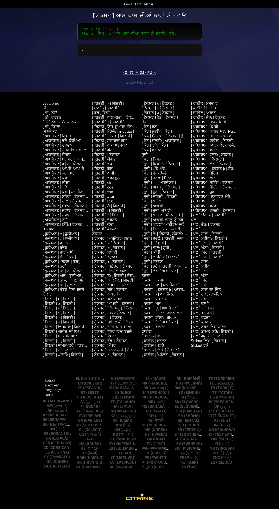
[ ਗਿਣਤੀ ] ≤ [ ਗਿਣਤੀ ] (59, 315)
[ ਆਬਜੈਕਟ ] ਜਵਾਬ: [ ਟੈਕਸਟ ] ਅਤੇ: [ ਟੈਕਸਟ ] (76, 212)
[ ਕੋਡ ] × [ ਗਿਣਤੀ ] (105, 110)
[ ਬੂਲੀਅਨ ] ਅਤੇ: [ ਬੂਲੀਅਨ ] (63, 277)
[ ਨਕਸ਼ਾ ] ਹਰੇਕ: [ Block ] (160, 319)
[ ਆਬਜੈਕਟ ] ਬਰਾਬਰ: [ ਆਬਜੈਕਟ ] (68, 161)
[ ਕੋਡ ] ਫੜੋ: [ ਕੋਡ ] (155, 147)
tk (210, 380)
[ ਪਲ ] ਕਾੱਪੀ (200, 305)
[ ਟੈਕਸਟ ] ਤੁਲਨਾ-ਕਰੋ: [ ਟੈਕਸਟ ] (115, 352)
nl (144, 427)
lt (113, 459)
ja (115, 408)
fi (82, 408)
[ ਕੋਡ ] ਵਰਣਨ (152, 152)
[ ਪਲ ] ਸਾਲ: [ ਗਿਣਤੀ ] (207, 235)
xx (209, 436)
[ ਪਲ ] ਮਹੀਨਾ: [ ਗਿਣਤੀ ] (209, 240)
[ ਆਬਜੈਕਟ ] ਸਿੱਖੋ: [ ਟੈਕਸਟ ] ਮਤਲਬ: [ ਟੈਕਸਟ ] (77, 226)
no (148, 431)
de (46, 468)
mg (112, 469)
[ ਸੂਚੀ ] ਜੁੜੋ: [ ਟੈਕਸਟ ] (158, 194)
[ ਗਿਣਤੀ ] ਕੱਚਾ (103, 226)
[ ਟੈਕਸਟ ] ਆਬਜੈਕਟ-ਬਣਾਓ (112, 240)
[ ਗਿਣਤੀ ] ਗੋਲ (102, 170)
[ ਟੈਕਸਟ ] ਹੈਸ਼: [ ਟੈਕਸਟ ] (160, 119)
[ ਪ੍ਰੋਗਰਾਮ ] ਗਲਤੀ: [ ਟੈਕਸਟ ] (213, 212)
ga (80, 422)
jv (112, 413)
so (180, 422)
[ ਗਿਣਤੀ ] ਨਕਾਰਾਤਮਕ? (109, 147)
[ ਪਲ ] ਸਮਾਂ (199, 301)
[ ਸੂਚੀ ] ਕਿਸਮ (152, 161)
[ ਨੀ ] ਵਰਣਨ (52, 119)
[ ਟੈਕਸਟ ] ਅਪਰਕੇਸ (106, 296)
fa (82, 404)
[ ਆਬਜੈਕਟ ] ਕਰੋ (55, 180)
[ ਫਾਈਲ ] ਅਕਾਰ (203, 114)
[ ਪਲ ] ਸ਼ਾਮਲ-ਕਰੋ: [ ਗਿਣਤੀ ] (212, 333)
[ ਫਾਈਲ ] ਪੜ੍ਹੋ (153, 347)
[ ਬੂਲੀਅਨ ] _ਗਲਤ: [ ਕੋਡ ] (62, 263)
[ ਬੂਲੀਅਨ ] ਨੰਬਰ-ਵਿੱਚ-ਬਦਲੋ (63, 291)
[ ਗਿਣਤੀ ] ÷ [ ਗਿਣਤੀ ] (108, 124)
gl (81, 431)
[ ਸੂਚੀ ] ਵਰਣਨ (152, 263)
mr (150, 404)
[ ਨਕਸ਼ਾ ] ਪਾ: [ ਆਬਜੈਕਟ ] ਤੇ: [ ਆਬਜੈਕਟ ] (172, 287)
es (80, 390)
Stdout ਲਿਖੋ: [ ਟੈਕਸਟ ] (208, 342)
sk (176, 404)
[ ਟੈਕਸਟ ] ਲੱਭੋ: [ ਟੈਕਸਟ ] (110, 291)
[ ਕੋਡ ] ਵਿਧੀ (101, 114)
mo (145, 399)
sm (179, 413)
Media (148, 4)
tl (211, 385)
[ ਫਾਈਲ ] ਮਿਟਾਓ (203, 110)
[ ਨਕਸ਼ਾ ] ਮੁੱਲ (151, 305)
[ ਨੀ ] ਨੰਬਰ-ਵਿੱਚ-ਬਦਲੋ (59, 124)
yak (214, 441)
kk (115, 422)
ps (147, 459)
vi (210, 418)
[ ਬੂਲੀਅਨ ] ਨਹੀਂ (54, 268)
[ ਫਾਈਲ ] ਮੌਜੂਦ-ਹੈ (204, 105)
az (45, 417)
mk (145, 385)
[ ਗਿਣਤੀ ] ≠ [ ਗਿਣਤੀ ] (59, 324)
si (182, 399)
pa (149, 445)
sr (179, 431)
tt (214, 394)
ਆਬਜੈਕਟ (50, 133)
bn (52, 431)
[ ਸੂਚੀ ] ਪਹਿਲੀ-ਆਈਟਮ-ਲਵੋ (163, 226)
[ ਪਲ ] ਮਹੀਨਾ (201, 268)
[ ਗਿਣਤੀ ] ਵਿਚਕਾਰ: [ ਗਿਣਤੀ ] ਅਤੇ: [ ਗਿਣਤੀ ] (76, 329)
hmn (81, 459)
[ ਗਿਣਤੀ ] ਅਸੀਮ (104, 175)
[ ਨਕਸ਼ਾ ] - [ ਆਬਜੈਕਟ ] (159, 296)
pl (147, 455)
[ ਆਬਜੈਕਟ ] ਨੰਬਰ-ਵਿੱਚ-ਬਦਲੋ (64, 152)
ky (111, 445)
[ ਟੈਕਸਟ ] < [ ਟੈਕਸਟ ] (108, 356)
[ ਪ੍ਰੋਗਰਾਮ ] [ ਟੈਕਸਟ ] (207, 161)
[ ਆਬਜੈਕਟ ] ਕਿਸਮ (57, 138)
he (83, 450)
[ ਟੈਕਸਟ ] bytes (104, 259)
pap (145, 450)
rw (177, 390)
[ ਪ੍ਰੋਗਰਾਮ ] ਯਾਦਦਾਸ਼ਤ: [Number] (217, 133)
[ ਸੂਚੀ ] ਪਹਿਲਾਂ (152, 203)
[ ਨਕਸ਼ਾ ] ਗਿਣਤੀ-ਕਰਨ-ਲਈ (162, 315)
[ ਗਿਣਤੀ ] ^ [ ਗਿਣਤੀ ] (108, 217)
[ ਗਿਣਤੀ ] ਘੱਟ (102, 152)
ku (113, 441)
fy (81, 418)
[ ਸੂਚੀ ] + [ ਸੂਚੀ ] (154, 245)
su (177, 441)
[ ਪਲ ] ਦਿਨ (199, 273)
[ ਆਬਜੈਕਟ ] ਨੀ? (55, 222)
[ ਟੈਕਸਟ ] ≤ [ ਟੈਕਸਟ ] (158, 105)
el (78, 380)
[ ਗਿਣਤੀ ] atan (103, 198)
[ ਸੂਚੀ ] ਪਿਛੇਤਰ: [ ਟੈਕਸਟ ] (161, 166)
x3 (216, 422)
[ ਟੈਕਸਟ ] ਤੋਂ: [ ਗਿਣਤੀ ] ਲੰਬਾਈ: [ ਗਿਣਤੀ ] (122, 277)
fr (79, 413)
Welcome (51, 105)
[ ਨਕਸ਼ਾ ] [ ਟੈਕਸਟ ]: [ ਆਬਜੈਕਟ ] (166, 291)
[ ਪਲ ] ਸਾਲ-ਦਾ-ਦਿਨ (206, 291)
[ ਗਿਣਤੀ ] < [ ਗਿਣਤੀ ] (59, 310)
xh (211, 431)
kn (117, 431)
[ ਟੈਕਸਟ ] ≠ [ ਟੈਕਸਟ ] (108, 249)
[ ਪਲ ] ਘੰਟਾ (199, 277)
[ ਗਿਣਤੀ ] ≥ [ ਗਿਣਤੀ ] (59, 305)
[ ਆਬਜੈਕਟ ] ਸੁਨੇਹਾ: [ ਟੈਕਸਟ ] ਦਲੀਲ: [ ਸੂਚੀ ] (76, 198)
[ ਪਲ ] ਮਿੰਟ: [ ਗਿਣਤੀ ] (207, 254)
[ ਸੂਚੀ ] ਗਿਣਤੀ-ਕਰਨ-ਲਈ (161, 231)
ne (150, 422)
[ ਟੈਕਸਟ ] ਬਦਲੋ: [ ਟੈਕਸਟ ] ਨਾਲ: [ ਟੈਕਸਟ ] (123, 315)
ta (182, 455)
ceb (46, 445)
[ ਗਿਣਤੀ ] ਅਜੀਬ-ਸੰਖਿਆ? (62, 333)
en (80, 385)
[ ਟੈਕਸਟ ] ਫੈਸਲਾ (104, 338)
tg (182, 464)
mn (146, 394)
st (176, 436)
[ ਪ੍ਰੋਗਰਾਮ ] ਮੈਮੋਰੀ (204, 128)
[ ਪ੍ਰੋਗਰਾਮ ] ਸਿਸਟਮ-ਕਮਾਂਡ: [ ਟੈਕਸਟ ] (219, 138)
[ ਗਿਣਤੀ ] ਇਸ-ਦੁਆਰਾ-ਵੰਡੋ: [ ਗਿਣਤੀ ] (120, 128)
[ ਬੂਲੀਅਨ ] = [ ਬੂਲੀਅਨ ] (61, 235)
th (183, 469)
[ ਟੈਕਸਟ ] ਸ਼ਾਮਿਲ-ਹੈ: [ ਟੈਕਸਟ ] (115, 324)
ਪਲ (193, 222)
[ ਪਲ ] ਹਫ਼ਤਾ (200, 319)
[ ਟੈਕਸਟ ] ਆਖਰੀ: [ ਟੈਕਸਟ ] (113, 305)
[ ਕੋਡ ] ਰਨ (149, 128)
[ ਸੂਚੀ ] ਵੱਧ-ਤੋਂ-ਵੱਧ (155, 175)
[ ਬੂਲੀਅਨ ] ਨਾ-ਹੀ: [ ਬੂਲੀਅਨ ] (65, 282)
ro (179, 380)
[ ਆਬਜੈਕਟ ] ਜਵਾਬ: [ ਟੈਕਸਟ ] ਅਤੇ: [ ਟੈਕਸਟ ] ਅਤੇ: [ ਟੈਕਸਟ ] (88, 217)
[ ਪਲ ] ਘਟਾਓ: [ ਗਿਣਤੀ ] (209, 338)
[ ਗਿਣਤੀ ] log (102, 203)
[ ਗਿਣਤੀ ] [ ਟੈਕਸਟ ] (107, 156)
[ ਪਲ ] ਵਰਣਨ (201, 324)
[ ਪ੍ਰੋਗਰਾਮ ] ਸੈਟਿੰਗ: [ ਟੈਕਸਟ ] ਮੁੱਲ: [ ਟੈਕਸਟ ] (224, 189)
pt (144, 464)
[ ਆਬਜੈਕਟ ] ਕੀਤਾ (56, 184)
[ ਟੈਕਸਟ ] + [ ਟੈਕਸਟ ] (108, 263)
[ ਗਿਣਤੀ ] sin (102, 184)
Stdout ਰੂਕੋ (199, 347)
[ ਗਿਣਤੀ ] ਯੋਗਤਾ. (104, 161)
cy (46, 459)
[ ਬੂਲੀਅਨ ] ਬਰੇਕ (55, 249)
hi (85, 455)
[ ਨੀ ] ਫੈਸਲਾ (51, 128)
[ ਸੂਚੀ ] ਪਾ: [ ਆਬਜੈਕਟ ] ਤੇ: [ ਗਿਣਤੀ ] (169, 217)
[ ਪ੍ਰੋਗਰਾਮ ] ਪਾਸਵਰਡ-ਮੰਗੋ (210, 198)
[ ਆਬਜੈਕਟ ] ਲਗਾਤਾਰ (59, 175)
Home (128, 4)
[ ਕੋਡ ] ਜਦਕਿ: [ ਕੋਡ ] (157, 133)
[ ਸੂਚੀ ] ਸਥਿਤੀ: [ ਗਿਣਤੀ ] (160, 198)
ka (113, 418)
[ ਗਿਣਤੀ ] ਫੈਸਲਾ (104, 231)
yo (212, 450)
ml (146, 390)
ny (147, 436)
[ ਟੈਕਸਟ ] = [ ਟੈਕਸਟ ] (108, 245)
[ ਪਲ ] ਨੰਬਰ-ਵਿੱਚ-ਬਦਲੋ (208, 329)
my (151, 418)
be (45, 421)
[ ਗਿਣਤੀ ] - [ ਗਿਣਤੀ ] (59, 352)
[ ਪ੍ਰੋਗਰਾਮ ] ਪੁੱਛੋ (203, 194)
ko (115, 436)
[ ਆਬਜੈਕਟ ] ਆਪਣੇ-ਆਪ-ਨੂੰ (63, 170)
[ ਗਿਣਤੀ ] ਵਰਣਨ (104, 222)
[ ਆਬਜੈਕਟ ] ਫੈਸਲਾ (57, 156)
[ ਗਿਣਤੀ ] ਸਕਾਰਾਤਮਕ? (109, 142)
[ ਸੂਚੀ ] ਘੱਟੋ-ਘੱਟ (153, 170)
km (119, 427)
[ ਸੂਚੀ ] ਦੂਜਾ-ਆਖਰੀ (156, 212)
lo (117, 455)
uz (209, 413)
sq (181, 427)
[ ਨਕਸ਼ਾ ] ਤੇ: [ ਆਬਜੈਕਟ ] (160, 310)
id (110, 390)
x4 (216, 427)
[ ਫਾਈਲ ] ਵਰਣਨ (154, 342)
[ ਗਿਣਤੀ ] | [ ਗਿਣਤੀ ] (107, 212)
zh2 (216, 459)
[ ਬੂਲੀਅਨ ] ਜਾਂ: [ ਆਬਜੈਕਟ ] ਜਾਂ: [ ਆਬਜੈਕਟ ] (76, 273)
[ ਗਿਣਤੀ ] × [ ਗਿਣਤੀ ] (108, 105)
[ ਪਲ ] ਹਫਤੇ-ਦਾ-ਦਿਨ (206, 296)
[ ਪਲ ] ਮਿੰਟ (199, 282)
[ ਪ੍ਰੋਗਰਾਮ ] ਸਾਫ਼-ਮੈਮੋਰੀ (208, 124)
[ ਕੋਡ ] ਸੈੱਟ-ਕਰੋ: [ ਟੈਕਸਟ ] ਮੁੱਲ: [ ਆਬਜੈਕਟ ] (174, 138)
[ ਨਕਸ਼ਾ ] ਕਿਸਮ (153, 282)
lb (111, 450)
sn (180, 418)
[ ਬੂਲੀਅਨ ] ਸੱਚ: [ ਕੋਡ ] (59, 259)
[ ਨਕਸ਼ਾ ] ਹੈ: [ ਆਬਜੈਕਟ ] (160, 324)
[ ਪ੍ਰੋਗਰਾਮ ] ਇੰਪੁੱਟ (204, 203)
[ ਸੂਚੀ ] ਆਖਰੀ (152, 208)
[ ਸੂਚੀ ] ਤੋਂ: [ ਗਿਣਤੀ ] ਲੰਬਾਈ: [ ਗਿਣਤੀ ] (170, 235)
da (49, 463)
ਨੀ (44, 110)
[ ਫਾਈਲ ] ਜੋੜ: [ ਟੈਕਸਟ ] (209, 119)
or (149, 441)
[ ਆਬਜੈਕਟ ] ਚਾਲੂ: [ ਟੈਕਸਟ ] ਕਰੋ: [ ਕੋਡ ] (72, 203)
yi (216, 445)
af (45, 403)
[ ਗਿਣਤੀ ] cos (102, 189)
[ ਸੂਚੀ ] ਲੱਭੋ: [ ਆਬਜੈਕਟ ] (160, 273)
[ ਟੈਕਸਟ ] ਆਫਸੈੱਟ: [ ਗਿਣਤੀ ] (113, 282)
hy (112, 385)
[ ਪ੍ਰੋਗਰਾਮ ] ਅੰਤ (203, 180)
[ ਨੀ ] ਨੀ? (50, 114)
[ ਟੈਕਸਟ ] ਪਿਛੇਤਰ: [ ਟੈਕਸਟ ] (113, 268)
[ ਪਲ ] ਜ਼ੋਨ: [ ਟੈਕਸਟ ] (207, 226)
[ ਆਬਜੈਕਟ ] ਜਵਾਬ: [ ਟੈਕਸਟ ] (65, 208)
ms (144, 408)
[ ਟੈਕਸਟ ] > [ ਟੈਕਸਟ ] (158, 110)
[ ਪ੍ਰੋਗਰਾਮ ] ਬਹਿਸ (204, 175)
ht (78, 469)
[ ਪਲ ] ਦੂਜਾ (199, 287)
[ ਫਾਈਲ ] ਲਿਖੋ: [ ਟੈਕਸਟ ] (160, 352)
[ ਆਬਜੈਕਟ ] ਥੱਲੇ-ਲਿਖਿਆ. (62, 142)
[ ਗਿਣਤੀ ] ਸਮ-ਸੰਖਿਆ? (60, 338)
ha (82, 445)
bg (45, 426)
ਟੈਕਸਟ (97, 235)
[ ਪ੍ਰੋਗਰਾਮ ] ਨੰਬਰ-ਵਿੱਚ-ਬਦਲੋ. (213, 147)
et (83, 394)
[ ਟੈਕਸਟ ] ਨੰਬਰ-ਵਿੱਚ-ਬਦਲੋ (112, 333)
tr (212, 390)
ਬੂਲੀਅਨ (49, 231)
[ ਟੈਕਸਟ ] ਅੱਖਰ (104, 347)
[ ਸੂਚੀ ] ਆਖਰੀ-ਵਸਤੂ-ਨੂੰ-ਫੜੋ (162, 222)
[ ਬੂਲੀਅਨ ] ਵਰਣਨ (56, 245)
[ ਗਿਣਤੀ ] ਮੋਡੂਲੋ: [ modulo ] (113, 133)
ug (212, 399)
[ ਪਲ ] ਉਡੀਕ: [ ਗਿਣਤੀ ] (208, 217)
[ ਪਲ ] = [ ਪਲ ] (202, 310)
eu (79, 399)
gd (78, 427)
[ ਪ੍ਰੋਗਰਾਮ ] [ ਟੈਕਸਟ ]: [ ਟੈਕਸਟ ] (215, 170)
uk (210, 404)
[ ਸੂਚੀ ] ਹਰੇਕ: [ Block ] (159, 180)
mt (149, 413)
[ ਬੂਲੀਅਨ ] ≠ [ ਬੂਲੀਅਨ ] (61, 240)
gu (81, 436)
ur (216, 408)
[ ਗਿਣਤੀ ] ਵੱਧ (102, 166)
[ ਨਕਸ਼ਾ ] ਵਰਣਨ (153, 329)
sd (180, 394)
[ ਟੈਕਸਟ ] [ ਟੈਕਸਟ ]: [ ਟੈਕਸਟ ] (115, 310)
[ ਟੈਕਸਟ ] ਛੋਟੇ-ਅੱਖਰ (107, 301)
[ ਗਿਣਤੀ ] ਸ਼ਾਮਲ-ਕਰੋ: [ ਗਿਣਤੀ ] (66, 347)
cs (47, 454)
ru (178, 385)
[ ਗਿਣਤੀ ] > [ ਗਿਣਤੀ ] (59, 301)
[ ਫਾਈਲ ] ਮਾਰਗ (153, 338)
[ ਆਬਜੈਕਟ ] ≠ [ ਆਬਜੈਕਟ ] (63, 166)
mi (148, 380)
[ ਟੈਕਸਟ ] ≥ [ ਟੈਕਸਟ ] (158, 114)
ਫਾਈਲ (147, 333)
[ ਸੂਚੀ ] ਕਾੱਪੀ (151, 254)
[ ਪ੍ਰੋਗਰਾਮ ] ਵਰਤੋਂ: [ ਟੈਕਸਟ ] (212, 156)
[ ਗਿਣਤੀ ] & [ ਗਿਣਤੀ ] (108, 208)
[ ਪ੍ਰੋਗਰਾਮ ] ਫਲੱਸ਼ (204, 208)
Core (138, 4)
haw (90, 441)
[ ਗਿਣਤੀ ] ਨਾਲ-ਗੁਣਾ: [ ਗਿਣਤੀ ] (115, 119)
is (112, 399)
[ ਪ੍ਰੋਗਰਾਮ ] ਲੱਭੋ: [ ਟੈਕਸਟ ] (211, 166)
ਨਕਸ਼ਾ (146, 277)
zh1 (216, 455)
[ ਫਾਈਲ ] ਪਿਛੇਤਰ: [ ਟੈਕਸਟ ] (163, 356)
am (50, 407)
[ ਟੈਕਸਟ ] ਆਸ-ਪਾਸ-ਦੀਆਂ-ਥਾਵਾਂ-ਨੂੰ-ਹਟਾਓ (124, 329)
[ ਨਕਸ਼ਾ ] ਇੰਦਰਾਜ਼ (154, 301)
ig (117, 394)
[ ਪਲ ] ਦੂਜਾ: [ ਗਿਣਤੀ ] (207, 259)
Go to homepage (139, 75)
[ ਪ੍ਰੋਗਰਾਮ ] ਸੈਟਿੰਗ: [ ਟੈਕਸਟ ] (213, 184)
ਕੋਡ (144, 124)
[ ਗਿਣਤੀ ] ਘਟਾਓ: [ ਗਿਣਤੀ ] (63, 356)
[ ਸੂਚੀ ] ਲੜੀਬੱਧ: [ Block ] (161, 259)
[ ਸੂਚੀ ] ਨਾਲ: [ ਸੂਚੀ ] (156, 249)
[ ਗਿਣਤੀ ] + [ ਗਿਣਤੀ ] (59, 342)
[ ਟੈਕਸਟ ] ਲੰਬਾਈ (104, 254)
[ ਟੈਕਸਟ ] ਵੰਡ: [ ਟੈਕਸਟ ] (110, 342)
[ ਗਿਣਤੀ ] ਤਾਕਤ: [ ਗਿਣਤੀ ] (112, 138)
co (46, 449)
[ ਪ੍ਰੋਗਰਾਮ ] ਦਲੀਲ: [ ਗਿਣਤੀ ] (213, 142)
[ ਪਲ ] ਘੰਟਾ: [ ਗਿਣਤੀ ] (207, 249)
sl (176, 408)
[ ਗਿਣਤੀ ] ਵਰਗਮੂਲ (106, 180)
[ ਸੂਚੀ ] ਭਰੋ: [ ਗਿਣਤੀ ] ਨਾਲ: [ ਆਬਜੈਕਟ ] (171, 268)
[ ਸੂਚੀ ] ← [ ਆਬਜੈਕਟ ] (159, 184)
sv (178, 445)
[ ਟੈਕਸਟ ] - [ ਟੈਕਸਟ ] (108, 319)
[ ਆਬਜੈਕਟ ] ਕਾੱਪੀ (56, 189)
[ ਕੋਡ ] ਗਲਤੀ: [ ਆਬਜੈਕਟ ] (161, 142)
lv (112, 464)
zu (212, 464)
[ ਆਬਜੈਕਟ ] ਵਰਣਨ (57, 147)
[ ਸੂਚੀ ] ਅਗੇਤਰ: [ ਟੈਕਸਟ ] (161, 189)
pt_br (147, 469)
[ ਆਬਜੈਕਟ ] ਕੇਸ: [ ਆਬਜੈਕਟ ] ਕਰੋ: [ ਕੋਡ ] (74, 194)
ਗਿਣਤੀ (48, 296)
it (113, 404)
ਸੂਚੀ (145, 156)
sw (177, 450)
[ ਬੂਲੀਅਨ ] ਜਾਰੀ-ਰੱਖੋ (58, 254)
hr (79, 464)
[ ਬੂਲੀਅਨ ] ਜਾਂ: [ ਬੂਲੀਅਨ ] (62, 287)
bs (46, 435)
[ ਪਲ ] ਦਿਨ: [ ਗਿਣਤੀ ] (207, 245)
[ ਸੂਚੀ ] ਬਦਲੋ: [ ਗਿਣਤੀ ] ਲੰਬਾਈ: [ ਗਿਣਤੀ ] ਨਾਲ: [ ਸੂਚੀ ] (182, 240)
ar (50, 412)
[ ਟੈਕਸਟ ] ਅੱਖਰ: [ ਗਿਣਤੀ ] (112, 287)
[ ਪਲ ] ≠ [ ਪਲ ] (202, 315)
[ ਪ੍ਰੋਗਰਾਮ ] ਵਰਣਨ (205, 152)
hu (113, 380)
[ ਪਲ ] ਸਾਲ (199, 263)
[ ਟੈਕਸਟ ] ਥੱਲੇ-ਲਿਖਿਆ (109, 273)
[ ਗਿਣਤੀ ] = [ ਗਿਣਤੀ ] (59, 319)
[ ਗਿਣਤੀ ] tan (102, 194)
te (182, 459)
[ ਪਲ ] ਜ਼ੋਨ (198, 231)
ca (48, 440)
